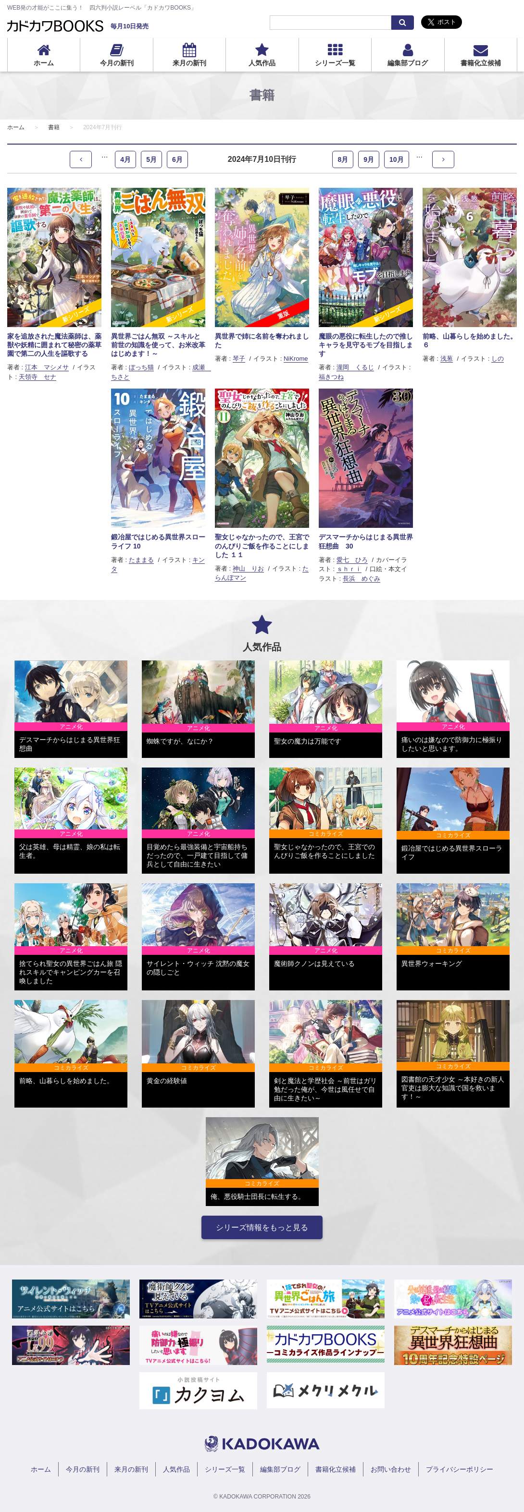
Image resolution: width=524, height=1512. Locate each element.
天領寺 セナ (37, 376)
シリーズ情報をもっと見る (262, 1227)
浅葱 (446, 358)
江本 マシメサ (47, 367)
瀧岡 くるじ (355, 367)
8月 (342, 159)
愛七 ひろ (352, 559)
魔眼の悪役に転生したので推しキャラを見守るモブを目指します (366, 344)
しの (497, 358)
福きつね (331, 376)
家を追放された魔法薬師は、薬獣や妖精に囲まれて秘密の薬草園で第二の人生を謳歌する (54, 344)
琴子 (239, 358)
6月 (177, 159)
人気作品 (262, 63)
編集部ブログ (407, 63)
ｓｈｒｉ (349, 569)
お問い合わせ (391, 1469)
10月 (396, 159)
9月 (368, 159)
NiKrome (296, 358)
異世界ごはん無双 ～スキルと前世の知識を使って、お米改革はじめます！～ (158, 344)
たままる (141, 559)
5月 (151, 159)
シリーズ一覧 (335, 63)
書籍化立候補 (481, 63)
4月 (125, 159)
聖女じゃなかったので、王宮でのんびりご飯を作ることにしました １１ (262, 545)
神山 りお (248, 568)
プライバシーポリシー (459, 1469)
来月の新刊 (189, 63)
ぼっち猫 (141, 367)
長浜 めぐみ (361, 578)
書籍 (54, 127)
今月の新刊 (117, 63)
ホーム (44, 63)
